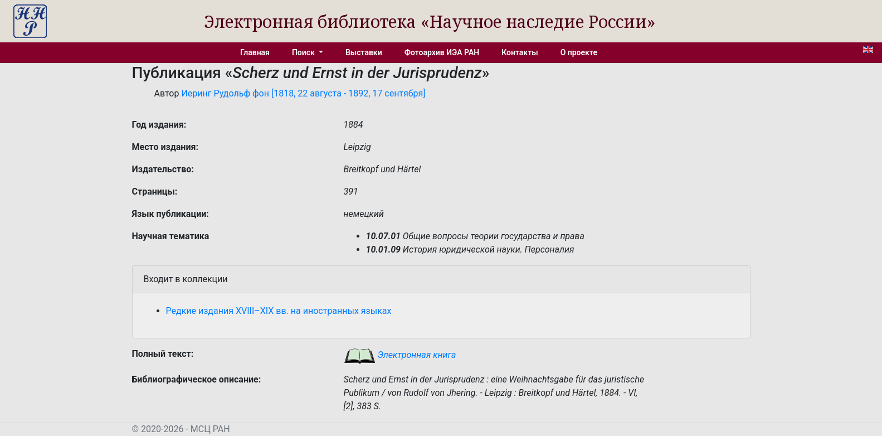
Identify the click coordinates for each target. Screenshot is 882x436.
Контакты (519, 52)
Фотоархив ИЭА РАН (442, 52)
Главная (255, 52)
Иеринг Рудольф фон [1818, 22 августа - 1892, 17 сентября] (303, 93)
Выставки (363, 52)
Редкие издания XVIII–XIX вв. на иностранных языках (279, 311)
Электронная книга (400, 355)
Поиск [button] (304, 52)
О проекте (579, 52)
